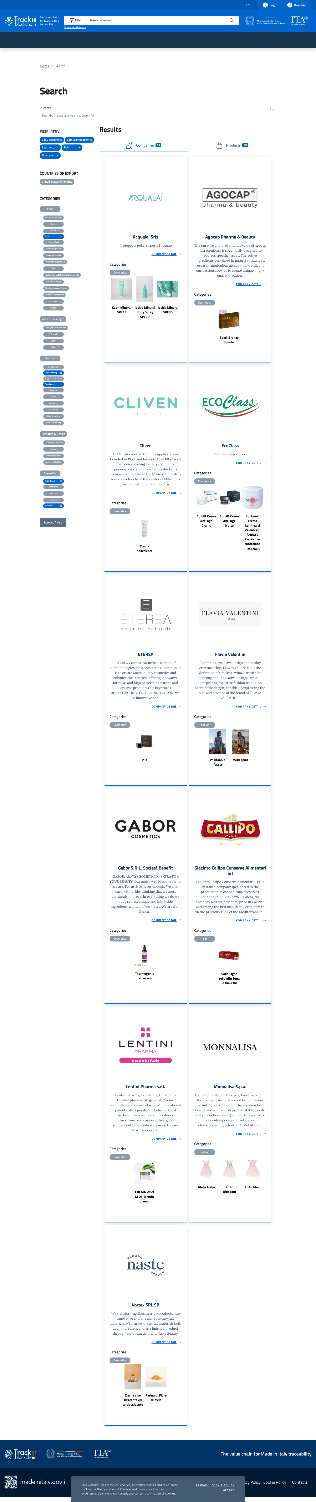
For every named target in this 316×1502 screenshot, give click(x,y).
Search (47, 108)
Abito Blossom (229, 1194)
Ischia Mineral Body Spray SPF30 (145, 313)
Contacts (300, 1487)
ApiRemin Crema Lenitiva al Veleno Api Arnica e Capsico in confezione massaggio (252, 534)
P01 (144, 762)
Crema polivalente (145, 550)
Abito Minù (252, 1191)
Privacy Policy (249, 1487)
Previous (106, 299)
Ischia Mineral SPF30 (168, 311)
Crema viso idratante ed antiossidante (133, 1405)
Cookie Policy (223, 1485)
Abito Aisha (206, 1191)
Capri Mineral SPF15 (121, 311)
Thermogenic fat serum (144, 979)
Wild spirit (240, 762)
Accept (229, 1490)
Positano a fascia (217, 765)
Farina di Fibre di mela (156, 1403)
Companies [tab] (143, 146)
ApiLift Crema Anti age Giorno (206, 523)
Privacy (202, 1485)
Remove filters (53, 523)
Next (185, 299)
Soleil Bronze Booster (229, 341)
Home (44, 66)
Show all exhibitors (75, 27)
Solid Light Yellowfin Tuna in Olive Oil (229, 982)
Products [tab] (232, 146)
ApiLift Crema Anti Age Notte (229, 523)
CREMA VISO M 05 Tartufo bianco (144, 1201)
